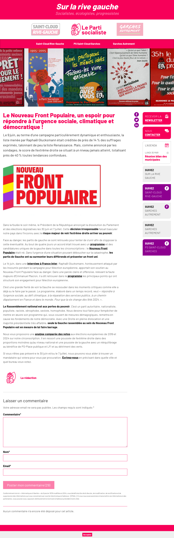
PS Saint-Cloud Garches (155, 247)
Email (7, 466)
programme (97, 244)
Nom (6, 452)
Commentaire (12, 414)
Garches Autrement (152, 210)
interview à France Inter (42, 263)
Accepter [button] (87, 535)
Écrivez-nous (70, 357)
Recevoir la (153, 118)
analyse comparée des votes (52, 334)
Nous (152, 133)
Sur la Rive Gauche (152, 173)
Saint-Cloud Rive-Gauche (153, 192)
